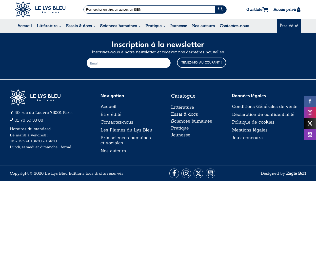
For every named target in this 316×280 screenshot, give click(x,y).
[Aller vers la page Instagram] (186, 174)
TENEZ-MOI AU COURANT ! (201, 62)
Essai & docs (184, 114)
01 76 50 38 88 (29, 120)
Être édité (289, 25)
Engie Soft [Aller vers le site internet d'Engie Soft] (296, 173)
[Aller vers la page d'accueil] (47, 97)
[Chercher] (220, 9)
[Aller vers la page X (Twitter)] (199, 174)
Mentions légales (250, 130)
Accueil (24, 25)
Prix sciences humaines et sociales (125, 140)
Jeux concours (247, 138)
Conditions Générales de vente (264, 106)
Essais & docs (79, 25)
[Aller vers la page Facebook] (173, 174)
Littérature (47, 25)
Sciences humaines (118, 25)
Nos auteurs (203, 25)
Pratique (153, 25)
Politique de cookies (253, 122)
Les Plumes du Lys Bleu (126, 130)
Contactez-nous (234, 25)
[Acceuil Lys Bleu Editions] (40, 9)
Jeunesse (178, 25)
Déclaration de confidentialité (263, 114)
